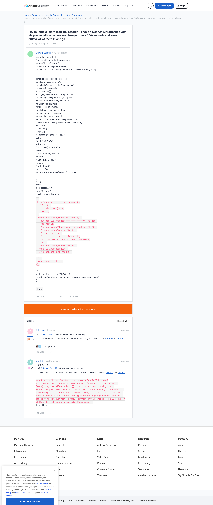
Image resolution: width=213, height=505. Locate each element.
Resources (143, 439)
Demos (101, 463)
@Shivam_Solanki (46, 334)
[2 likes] (47, 346)
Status (181, 463)
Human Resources (65, 463)
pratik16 (39, 361)
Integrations (20, 451)
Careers (182, 451)
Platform (19, 439)
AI (15, 469)
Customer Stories (106, 469)
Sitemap (80, 500)
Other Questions (74, 15)
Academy (116, 5)
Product (60, 445)
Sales (59, 469)
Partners (142, 445)
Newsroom (183, 469)
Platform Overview (24, 445)
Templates (143, 469)
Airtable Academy (106, 445)
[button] (164, 6)
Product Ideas (92, 5)
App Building (21, 463)
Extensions (20, 457)
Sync (39, 288)
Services (142, 451)
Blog (180, 457)
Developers (144, 457)
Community (37, 15)
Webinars (102, 475)
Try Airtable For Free (188, 475)
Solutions (61, 439)
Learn (100, 439)
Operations (61, 457)
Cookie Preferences (147, 500)
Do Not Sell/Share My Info (122, 500)
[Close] (54, 481)
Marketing (61, 451)
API (70, 500)
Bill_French (41, 330)
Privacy (92, 500)
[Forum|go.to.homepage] (37, 6)
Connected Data (22, 475)
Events (105, 5)
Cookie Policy (42, 494)
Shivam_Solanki (43, 52)
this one (109, 338)
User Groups (76, 5)
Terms (103, 500)
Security (60, 500)
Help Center (129, 5)
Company (183, 439)
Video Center (104, 457)
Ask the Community (55, 15)
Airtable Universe (147, 475)
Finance (60, 475)
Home (26, 15)
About (181, 445)
